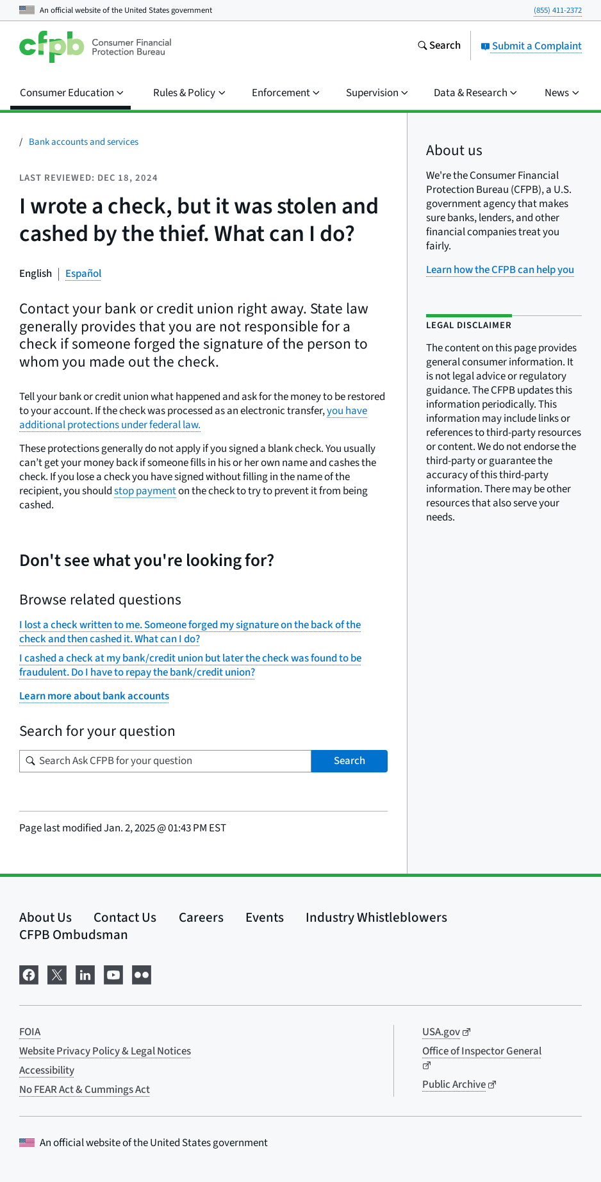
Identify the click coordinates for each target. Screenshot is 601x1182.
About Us (45, 917)
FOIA (29, 1032)
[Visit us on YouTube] (113, 973)
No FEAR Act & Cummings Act (84, 1089)
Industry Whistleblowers (376, 917)
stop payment (145, 491)
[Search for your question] (165, 761)
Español (83, 273)
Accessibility (46, 1070)
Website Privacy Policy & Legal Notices (105, 1051)
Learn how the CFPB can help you (500, 270)
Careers (201, 917)
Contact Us (125, 917)
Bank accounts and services (83, 142)
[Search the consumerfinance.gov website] (439, 47)
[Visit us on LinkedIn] (85, 973)
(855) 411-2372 (558, 10)
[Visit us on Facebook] (28, 973)
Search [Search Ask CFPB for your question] (349, 761)
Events (264, 917)
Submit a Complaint (531, 46)
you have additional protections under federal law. (193, 418)
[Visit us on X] (57, 973)
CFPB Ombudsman (73, 934)
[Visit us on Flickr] (141, 973)
